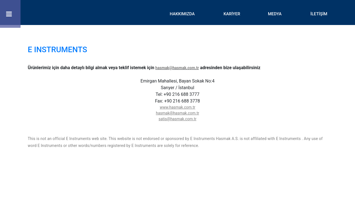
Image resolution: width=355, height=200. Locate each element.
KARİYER (232, 13)
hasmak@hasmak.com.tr (177, 68)
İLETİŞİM (318, 13)
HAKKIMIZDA (182, 13)
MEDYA (275, 13)
